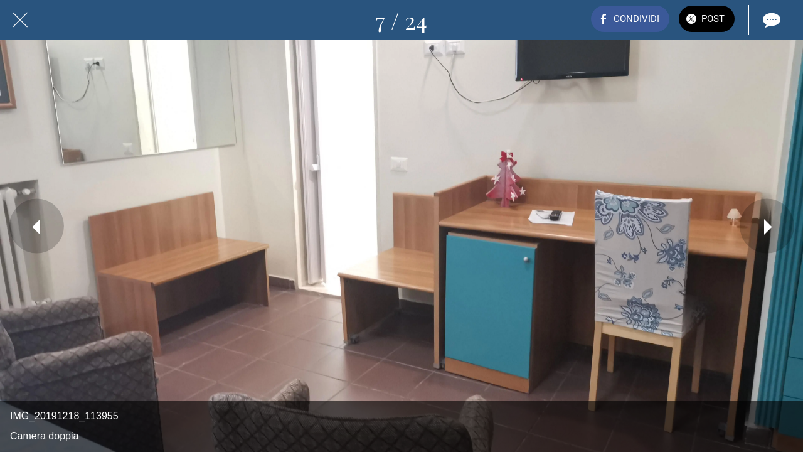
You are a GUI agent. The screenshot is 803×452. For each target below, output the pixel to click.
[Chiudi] (20, 20)
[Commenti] (770, 20)
